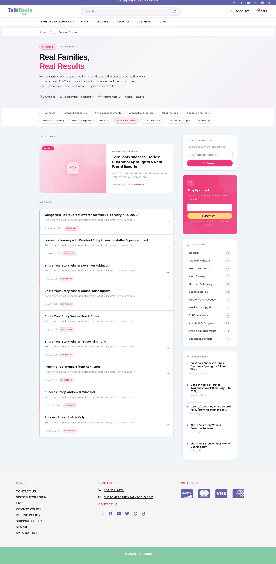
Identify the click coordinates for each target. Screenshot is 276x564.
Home (42, 32)
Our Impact (144, 21)
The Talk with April (179, 120)
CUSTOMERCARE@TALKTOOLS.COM (128, 497)
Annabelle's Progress (141, 112)
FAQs (20, 503)
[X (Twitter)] (255, 3)
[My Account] (239, 11)
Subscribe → (210, 215)
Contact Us (26, 491)
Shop (84, 21)
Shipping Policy (29, 521)
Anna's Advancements (108, 112)
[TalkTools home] (20, 11)
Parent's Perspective (75, 112)
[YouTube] (248, 3)
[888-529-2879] (99, 490)
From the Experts (81, 120)
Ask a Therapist (170, 112)
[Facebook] (241, 3)
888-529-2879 (114, 490)
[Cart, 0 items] (261, 11)
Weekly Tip (204, 120)
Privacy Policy (28, 509)
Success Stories (126, 120)
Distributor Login (31, 497)
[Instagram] (234, 3)
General (104, 120)
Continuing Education (57, 21)
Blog (163, 21)
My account (26, 533)
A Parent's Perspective (210, 300)
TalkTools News (152, 120)
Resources (102, 21)
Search (209, 163)
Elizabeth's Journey (53, 120)
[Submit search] (175, 11)
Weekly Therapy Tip (210, 308)
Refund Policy (28, 515)
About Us (123, 21)
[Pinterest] (262, 3)
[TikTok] (269, 3)
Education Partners (198, 112)
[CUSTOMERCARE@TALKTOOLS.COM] (99, 497)
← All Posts (49, 112)
